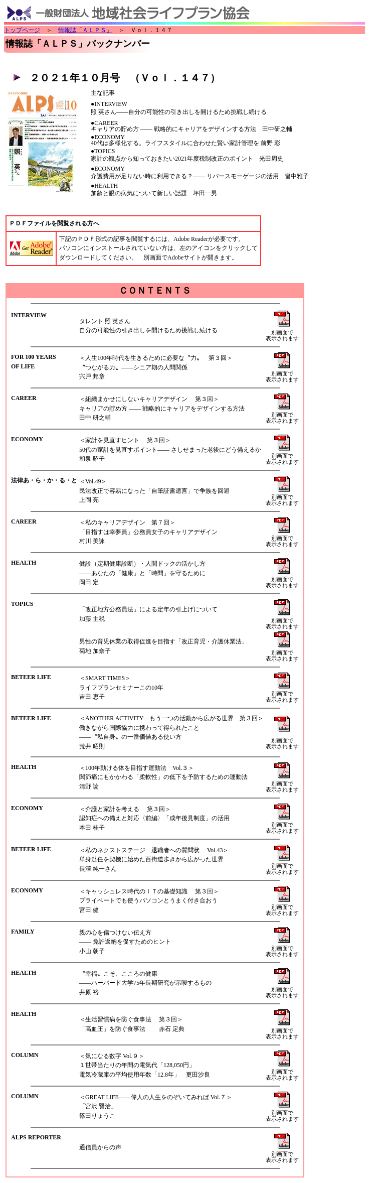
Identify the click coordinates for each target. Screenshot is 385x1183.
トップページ (22, 30)
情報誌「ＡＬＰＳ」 (85, 30)
